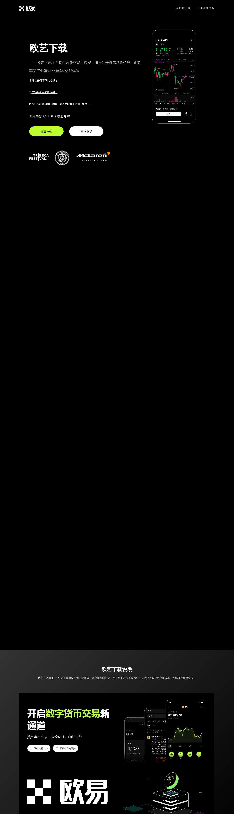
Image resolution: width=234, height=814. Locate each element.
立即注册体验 (205, 8)
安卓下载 (86, 131)
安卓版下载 (183, 8)
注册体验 (46, 131)
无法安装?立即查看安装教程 (49, 116)
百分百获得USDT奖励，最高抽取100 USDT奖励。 (60, 104)
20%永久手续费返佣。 (44, 92)
